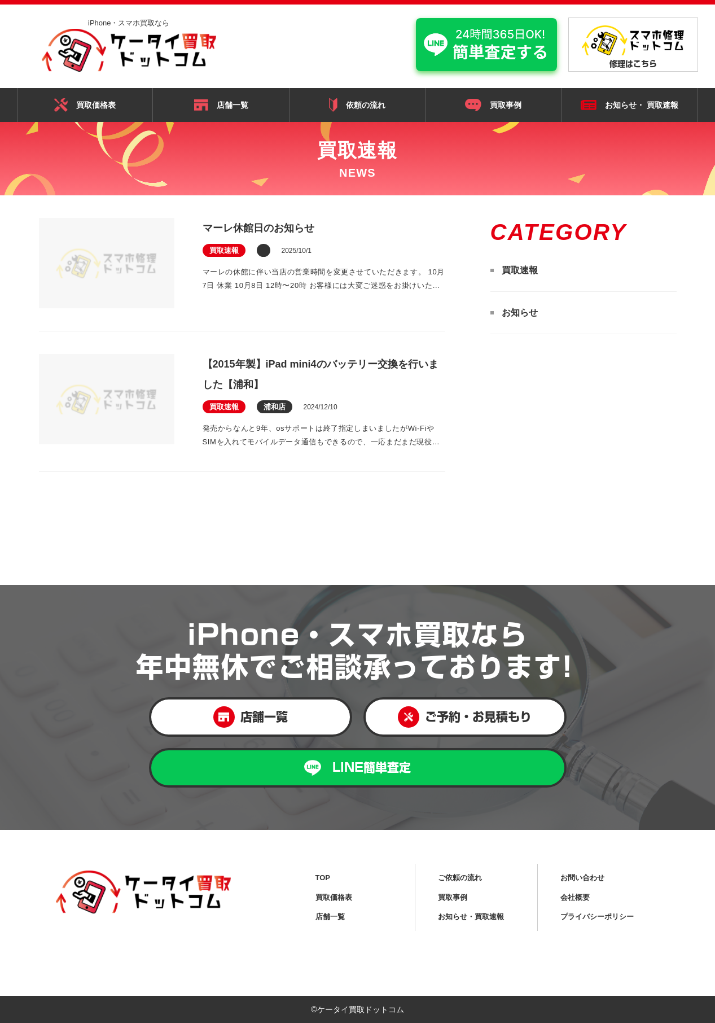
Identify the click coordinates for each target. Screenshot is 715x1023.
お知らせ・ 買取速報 (629, 105)
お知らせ (520, 312)
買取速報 (520, 270)
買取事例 (493, 105)
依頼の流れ (357, 104)
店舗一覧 (221, 105)
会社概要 (575, 897)
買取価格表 (85, 105)
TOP (323, 877)
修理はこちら (633, 46)
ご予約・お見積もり (465, 717)
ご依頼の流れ (460, 877)
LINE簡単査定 (357, 768)
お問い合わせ (582, 877)
